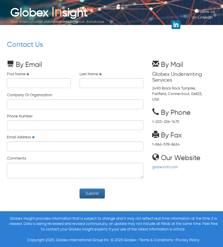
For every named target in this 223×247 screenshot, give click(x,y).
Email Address (19, 137)
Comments (16, 158)
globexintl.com (165, 167)
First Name (16, 74)
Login (186, 15)
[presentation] (51, 194)
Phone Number (20, 116)
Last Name (89, 74)
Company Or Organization (29, 95)
